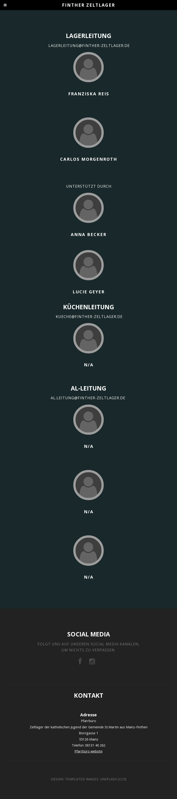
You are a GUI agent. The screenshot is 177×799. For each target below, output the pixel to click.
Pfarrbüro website (88, 751)
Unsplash (108, 779)
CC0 (122, 779)
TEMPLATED (75, 779)
